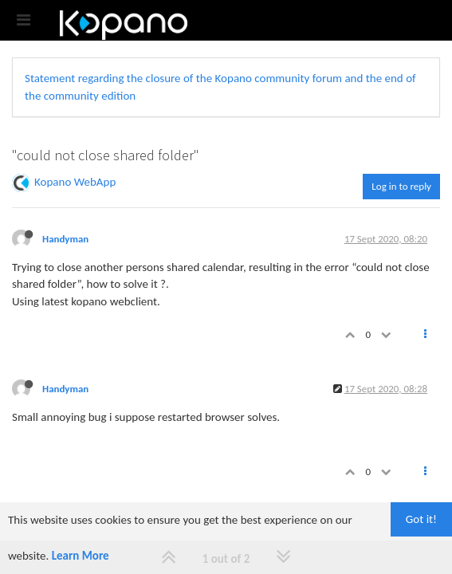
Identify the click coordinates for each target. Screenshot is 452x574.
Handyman (65, 239)
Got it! (421, 519)
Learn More (80, 555)
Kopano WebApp (75, 182)
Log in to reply (401, 186)
